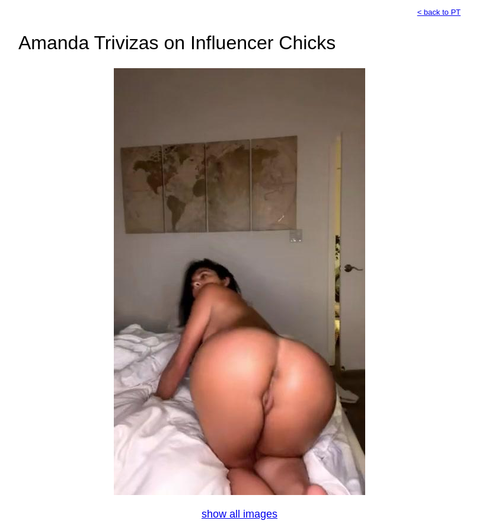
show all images (239, 514)
